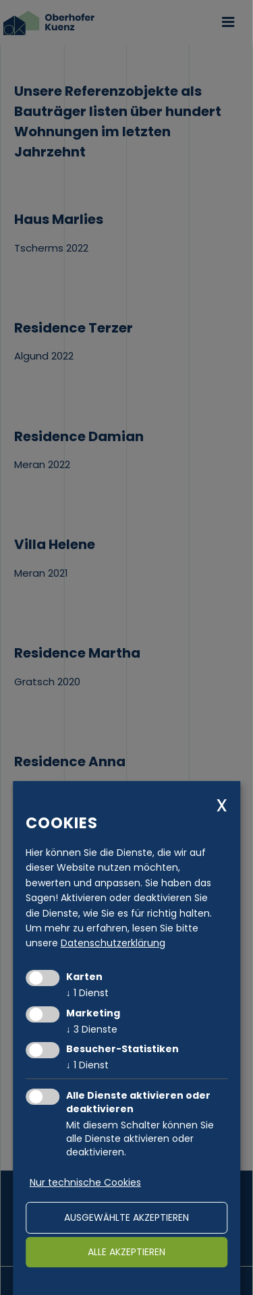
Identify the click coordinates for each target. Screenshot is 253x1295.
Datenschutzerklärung (113, 943)
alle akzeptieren (126, 1252)
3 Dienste (91, 1029)
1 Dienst (87, 993)
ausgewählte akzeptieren (126, 1217)
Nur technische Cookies (85, 1182)
